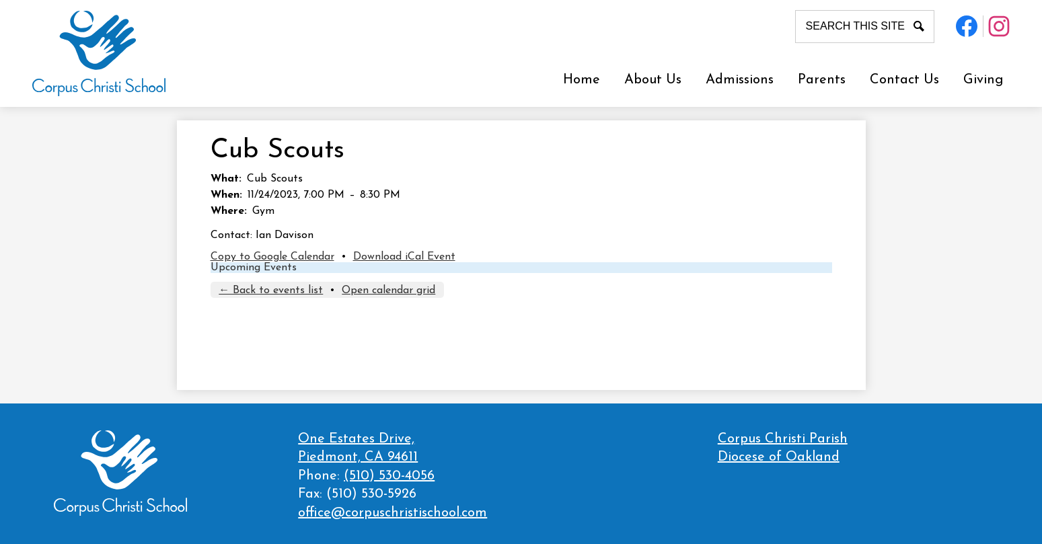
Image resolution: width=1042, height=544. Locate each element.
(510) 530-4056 (389, 476)
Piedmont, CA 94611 (392, 447)
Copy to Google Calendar (272, 256)
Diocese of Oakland (779, 457)
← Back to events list (271, 290)
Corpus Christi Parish (783, 439)
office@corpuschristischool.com (392, 513)
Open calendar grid (388, 290)
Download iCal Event (404, 256)
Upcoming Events (254, 267)
